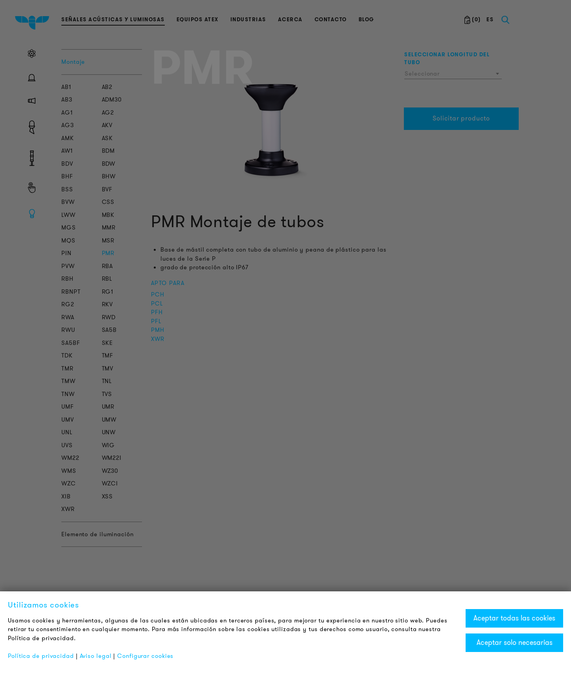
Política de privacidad (41, 656)
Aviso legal (96, 656)
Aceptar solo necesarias (515, 642)
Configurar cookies (145, 656)
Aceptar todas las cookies (514, 618)
